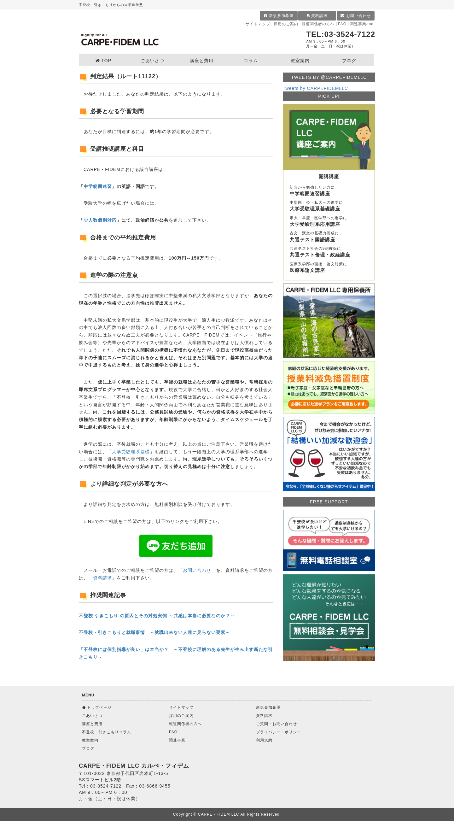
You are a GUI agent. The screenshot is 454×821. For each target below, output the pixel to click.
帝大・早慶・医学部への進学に (329, 222)
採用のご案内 (286, 24)
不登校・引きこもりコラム (106, 732)
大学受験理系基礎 (131, 451)
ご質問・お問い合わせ (276, 724)
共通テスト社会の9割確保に (329, 252)
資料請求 (317, 16)
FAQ (342, 24)
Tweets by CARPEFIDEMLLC (315, 88)
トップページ (97, 707)
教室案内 (90, 740)
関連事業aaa (362, 24)
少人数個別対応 (100, 220)
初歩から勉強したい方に (329, 191)
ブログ (88, 748)
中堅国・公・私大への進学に (329, 206)
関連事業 (177, 740)
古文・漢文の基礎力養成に (329, 237)
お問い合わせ (355, 16)
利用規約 (264, 740)
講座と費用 (92, 724)
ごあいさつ (92, 715)
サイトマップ (258, 24)
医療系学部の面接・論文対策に (329, 268)
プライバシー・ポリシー (278, 732)
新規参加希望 (278, 16)
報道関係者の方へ (318, 24)
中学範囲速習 (98, 186)
